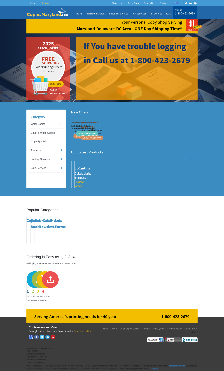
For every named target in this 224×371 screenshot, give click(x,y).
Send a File (149, 3)
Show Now (108, 176)
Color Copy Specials (130, 323)
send (134, 283)
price (46, 283)
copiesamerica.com (177, 361)
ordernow (48, 68)
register (90, 283)
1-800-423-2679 (185, 13)
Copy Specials (39, 141)
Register (46, 3)
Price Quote (159, 323)
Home (79, 13)
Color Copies (38, 124)
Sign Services (138, 13)
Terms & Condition (82, 326)
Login (32, 3)
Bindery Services (118, 13)
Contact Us (164, 3)
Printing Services (96, 13)
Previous (192, 112)
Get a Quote (133, 3)
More (193, 158)
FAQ (194, 323)
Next (196, 112)
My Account (117, 3)
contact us (154, 364)
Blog (168, 13)
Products (46, 150)
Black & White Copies (43, 132)
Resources (156, 13)
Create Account (174, 323)
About (114, 323)
